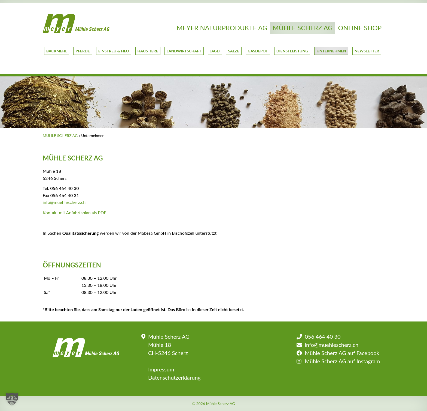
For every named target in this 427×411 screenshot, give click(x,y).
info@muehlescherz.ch (64, 202)
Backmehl (56, 51)
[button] (12, 399)
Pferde (82, 51)
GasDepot (258, 51)
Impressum (161, 369)
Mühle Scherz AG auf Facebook (342, 353)
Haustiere (148, 51)
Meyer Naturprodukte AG (221, 28)
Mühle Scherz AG (303, 28)
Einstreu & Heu (113, 51)
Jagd (215, 51)
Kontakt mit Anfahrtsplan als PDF (74, 212)
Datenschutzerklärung (174, 377)
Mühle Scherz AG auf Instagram (342, 361)
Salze (233, 51)
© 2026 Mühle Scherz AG (213, 404)
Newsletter (367, 51)
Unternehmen (331, 51)
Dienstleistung (292, 51)
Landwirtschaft (184, 51)
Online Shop (360, 28)
